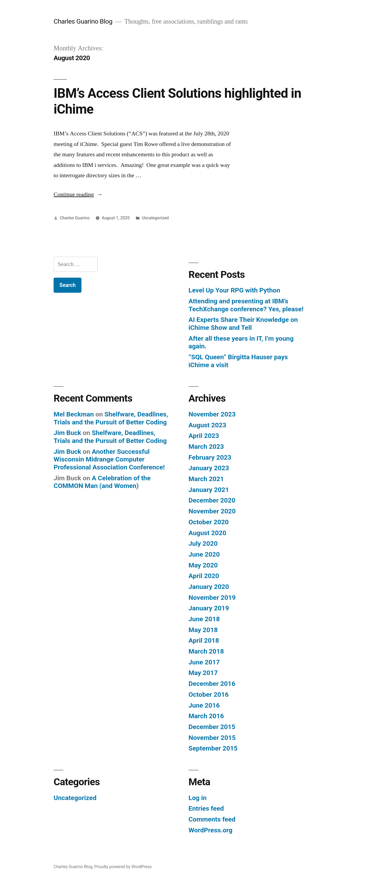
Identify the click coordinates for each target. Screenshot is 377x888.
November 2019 (212, 597)
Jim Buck (67, 433)
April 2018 (204, 640)
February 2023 (210, 457)
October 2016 (209, 694)
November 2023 (212, 414)
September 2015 (213, 748)
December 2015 (212, 727)
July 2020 (203, 543)
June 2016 (204, 705)
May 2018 (203, 630)
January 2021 (209, 490)
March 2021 (206, 479)
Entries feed (206, 808)
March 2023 (206, 446)
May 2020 (203, 565)
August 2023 (207, 425)
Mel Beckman (74, 414)
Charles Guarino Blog (83, 21)
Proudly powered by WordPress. (123, 866)
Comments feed (212, 819)
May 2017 (203, 673)
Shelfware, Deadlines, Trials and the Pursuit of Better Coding (111, 418)
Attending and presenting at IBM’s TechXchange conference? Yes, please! (246, 305)
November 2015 (212, 738)
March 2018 (206, 651)
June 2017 (204, 662)
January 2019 (209, 608)
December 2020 (212, 500)
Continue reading (78, 194)
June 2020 (204, 554)
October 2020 (209, 522)
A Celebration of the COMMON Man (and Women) (102, 482)
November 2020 (212, 511)
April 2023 (204, 435)
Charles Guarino (75, 217)
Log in (198, 798)
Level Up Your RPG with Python (234, 290)
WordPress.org (211, 830)
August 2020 (207, 533)
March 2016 (206, 716)
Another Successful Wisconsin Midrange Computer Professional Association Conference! (109, 459)
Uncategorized (155, 217)
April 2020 (204, 576)
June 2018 (204, 619)
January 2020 (209, 586)
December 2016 (212, 683)
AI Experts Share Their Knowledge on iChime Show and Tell (243, 323)
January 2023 (209, 468)
